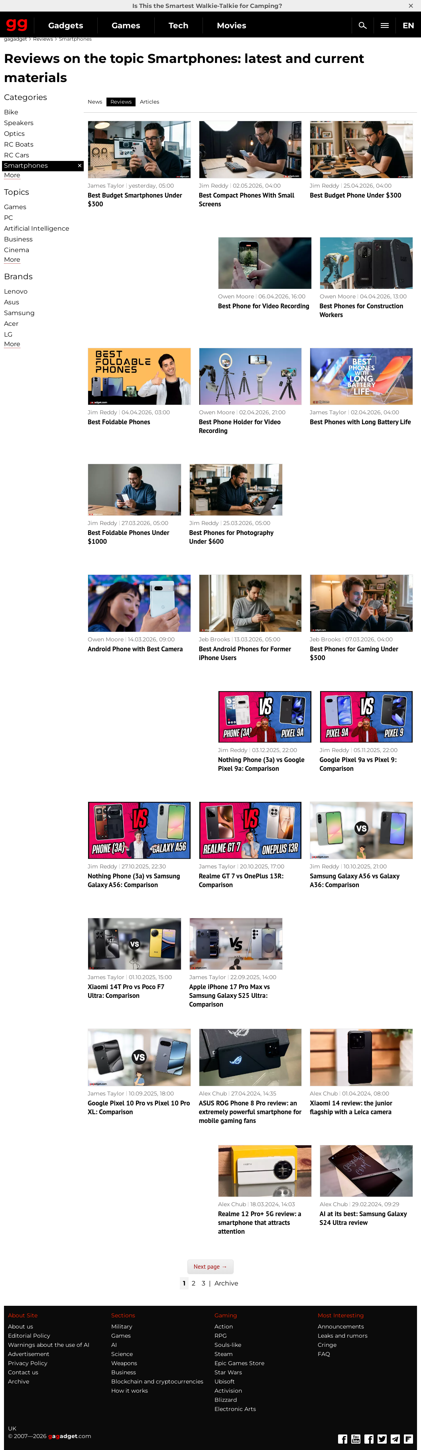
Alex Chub (213, 1093)
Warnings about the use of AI (48, 1344)
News (95, 101)
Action (223, 1326)
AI (114, 1344)
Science (122, 1354)
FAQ (324, 1354)
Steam (223, 1354)
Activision (228, 1390)
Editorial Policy (29, 1335)
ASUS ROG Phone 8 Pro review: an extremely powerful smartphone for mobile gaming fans (250, 1112)
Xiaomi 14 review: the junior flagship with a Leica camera (351, 1107)
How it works (129, 1390)
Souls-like (227, 1344)
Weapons (124, 1363)
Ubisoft (224, 1381)
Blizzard (225, 1399)
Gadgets (65, 25)
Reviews (43, 39)
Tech (179, 25)
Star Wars (228, 1372)
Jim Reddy (213, 185)
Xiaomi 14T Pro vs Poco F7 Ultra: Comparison (126, 991)
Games (126, 25)
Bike (11, 112)
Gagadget (17, 23)
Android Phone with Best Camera (135, 649)
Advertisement (28, 1354)
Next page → (210, 1266)
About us (20, 1326)
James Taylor (106, 185)
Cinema (16, 250)
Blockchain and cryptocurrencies (157, 1381)
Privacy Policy (27, 1363)
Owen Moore (236, 296)
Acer (11, 323)
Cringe (327, 1344)
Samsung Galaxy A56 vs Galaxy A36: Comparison (354, 880)
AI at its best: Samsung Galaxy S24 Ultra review (363, 1218)
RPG (220, 1335)
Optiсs (14, 133)
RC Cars (16, 155)
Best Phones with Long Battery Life (360, 421)
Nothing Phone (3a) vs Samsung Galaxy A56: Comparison (134, 880)
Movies (231, 25)
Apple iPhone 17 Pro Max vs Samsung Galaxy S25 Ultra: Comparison (229, 995)
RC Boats (18, 144)
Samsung (19, 313)
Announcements (341, 1326)
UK (12, 1428)
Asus (11, 302)
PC (8, 217)
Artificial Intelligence (36, 228)
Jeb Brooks (214, 639)
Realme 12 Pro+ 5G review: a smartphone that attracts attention (259, 1222)
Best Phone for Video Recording (263, 306)
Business (18, 239)
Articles (149, 101)
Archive (226, 1283)
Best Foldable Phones (119, 421)
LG (8, 334)
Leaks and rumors (343, 1335)
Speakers (18, 123)
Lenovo (16, 291)
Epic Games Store (239, 1363)
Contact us (23, 1372)
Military (121, 1326)
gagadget (15, 39)
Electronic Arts (235, 1409)
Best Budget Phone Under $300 (355, 195)
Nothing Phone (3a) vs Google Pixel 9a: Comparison (261, 764)
